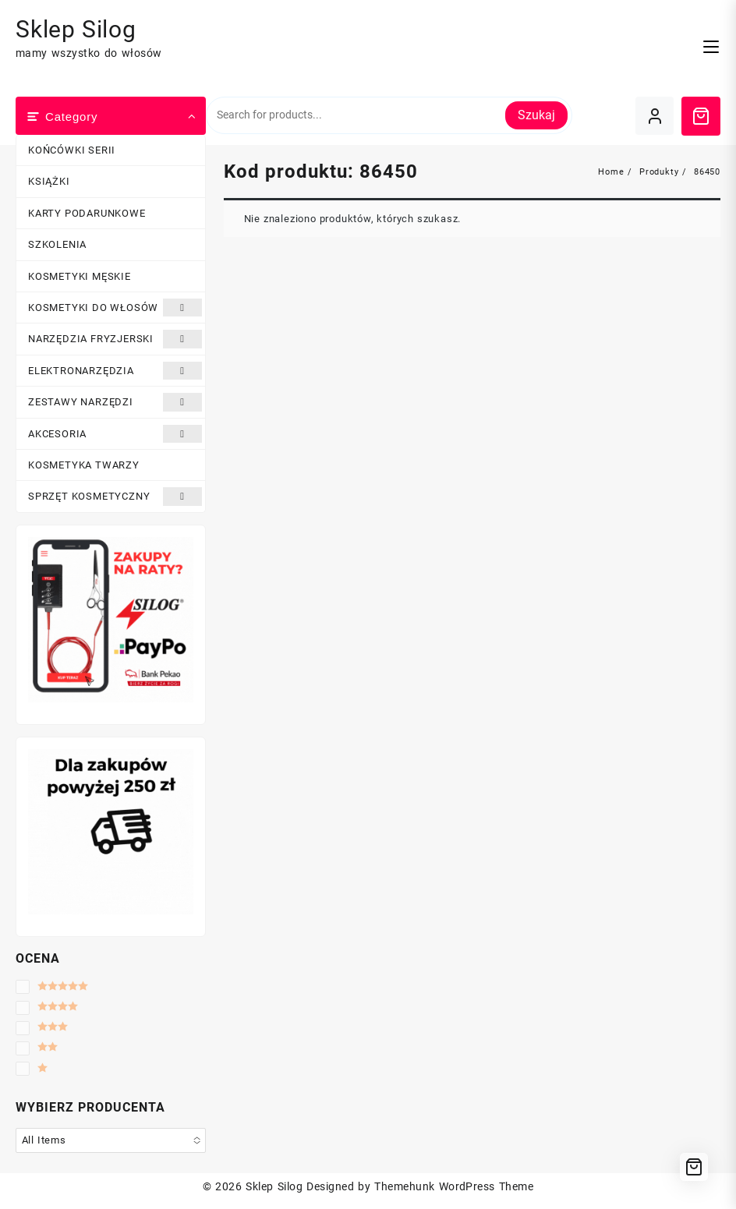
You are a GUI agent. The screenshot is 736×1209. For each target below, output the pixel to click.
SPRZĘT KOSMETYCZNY (115, 496)
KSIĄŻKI (49, 181)
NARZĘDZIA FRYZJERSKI (115, 339)
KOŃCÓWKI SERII (71, 150)
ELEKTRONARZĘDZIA (115, 371)
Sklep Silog (76, 29)
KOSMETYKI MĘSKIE (79, 276)
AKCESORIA (115, 434)
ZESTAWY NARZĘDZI (115, 402)
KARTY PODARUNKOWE (87, 213)
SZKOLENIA (57, 244)
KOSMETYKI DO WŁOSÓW (115, 307)
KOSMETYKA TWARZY (84, 465)
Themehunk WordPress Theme (453, 1186)
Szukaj (536, 115)
